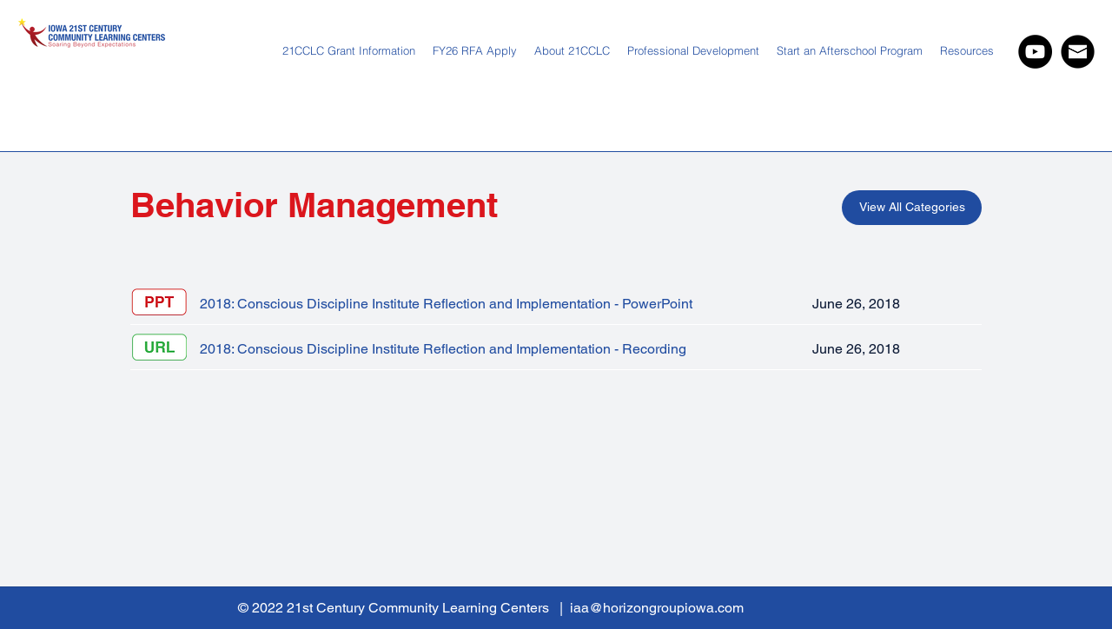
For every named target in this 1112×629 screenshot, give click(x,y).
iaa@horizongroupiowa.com (657, 607)
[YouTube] (1035, 52)
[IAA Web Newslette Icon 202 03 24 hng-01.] (1078, 52)
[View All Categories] (912, 207)
